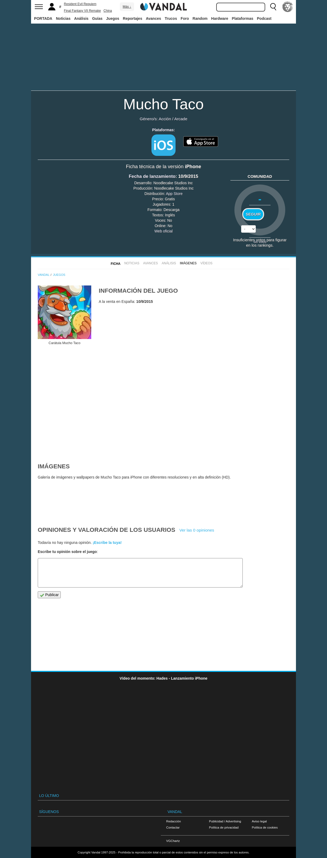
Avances (153, 18)
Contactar (173, 827)
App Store (174, 193)
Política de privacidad (223, 827)
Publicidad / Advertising (225, 821)
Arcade (180, 118)
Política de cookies (265, 827)
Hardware (219, 18)
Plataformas (242, 18)
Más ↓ (127, 7)
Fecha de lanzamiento (152, 176)
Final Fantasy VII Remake (82, 11)
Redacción (173, 821)
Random (200, 18)
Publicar (49, 595)
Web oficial (163, 231)
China (108, 11)
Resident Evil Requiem (80, 4)
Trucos (171, 18)
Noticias (63, 18)
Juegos (112, 18)
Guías (97, 18)
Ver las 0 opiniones (196, 530)
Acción (165, 118)
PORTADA (43, 18)
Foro (185, 18)
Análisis (81, 18)
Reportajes (132, 18)
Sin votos (259, 241)
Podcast (264, 18)
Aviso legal (259, 821)
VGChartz (173, 840)
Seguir (253, 214)
